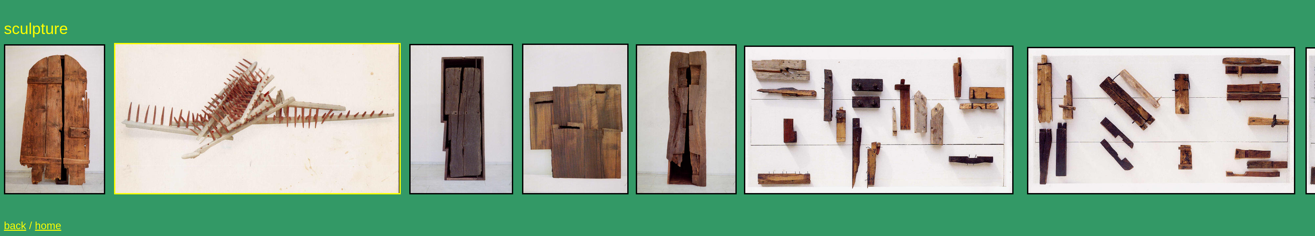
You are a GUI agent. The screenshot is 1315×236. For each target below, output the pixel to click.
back (15, 225)
